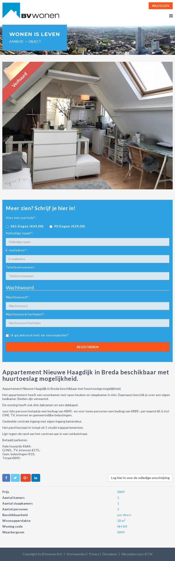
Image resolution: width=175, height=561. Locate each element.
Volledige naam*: (19, 233)
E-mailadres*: (17, 250)
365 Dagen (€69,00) (25, 226)
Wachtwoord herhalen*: (25, 314)
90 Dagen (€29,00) (67, 226)
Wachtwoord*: (18, 297)
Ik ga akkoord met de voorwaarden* (37, 335)
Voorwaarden (76, 554)
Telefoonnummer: (20, 267)
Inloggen (160, 6)
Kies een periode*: (21, 218)
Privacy (94, 554)
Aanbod (16, 41)
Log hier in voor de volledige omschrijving (140, 478)
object (34, 41)
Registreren (88, 347)
